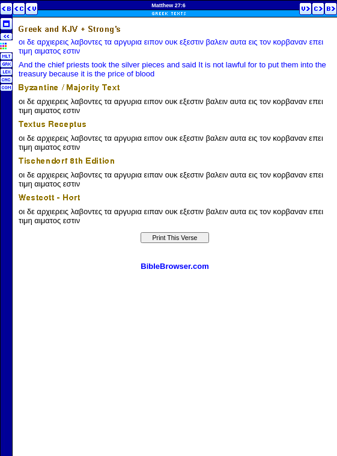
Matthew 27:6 (168, 5)
